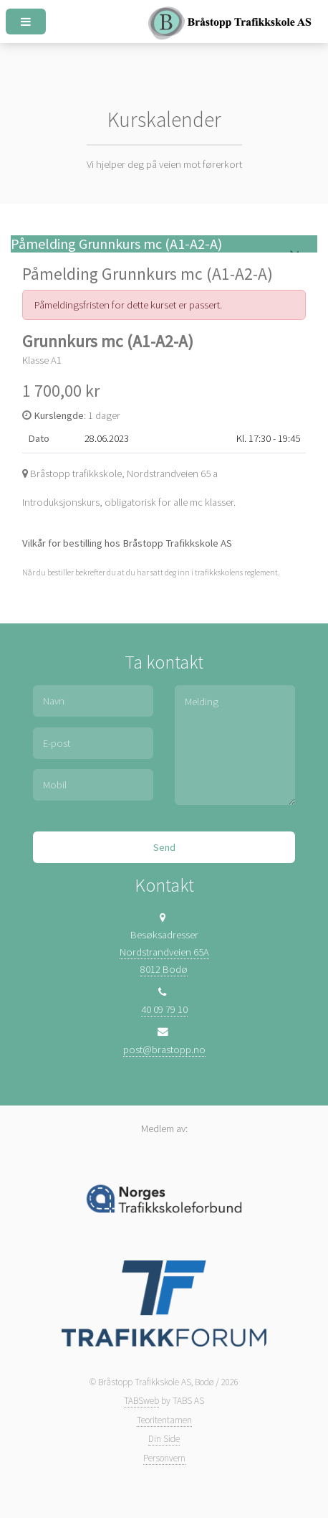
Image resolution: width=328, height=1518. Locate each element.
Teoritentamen (164, 1420)
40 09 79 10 (164, 1009)
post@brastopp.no (164, 1049)
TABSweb (141, 1401)
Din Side (164, 1439)
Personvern (164, 1458)
